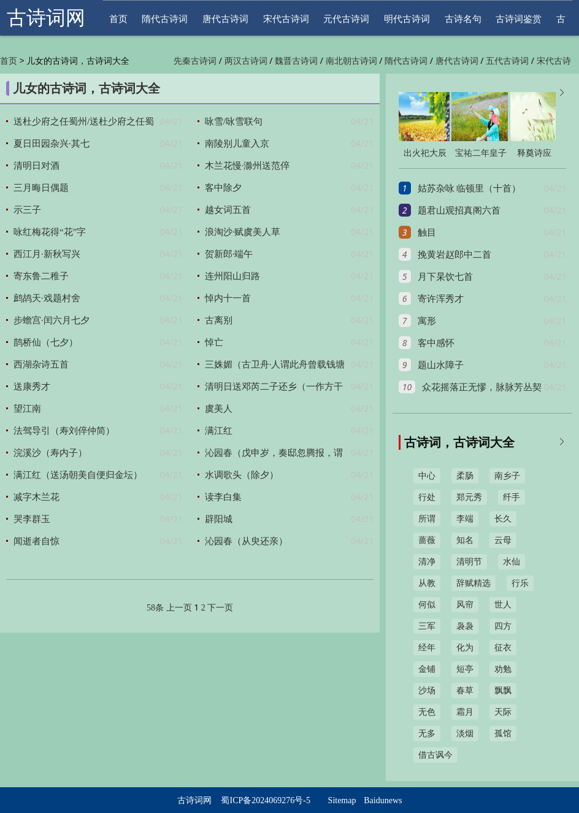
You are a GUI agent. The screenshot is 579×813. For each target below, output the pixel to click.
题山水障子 (441, 365)
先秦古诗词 (195, 61)
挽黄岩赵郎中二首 (454, 255)
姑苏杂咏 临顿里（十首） (469, 188)
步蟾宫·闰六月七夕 (51, 320)
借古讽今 (435, 755)
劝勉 (503, 669)
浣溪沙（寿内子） (50, 453)
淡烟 (465, 733)
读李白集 (223, 497)
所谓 (426, 518)
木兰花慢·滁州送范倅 (247, 166)
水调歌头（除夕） (241, 475)
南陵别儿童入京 (237, 143)
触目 (427, 232)
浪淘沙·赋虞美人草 (243, 232)
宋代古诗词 (286, 18)
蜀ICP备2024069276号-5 (265, 800)
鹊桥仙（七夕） (45, 342)
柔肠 (465, 475)
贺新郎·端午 (229, 254)
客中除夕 (223, 188)
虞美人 (218, 409)
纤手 (511, 497)
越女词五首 (228, 210)
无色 (426, 712)
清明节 (469, 561)
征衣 (503, 647)
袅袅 (465, 626)
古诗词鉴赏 (519, 18)
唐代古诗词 (225, 18)
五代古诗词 (507, 61)
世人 (503, 604)
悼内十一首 (228, 298)
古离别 (218, 320)
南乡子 (507, 475)
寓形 (427, 321)
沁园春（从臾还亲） (246, 541)
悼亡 (214, 342)
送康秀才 (31, 386)
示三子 (27, 210)
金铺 (426, 669)
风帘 (465, 604)
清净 (426, 561)
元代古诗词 (346, 18)
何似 (426, 604)
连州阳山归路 (232, 276)
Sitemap (342, 800)
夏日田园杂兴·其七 (51, 143)
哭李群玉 (31, 519)
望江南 (27, 409)
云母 (503, 540)
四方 (503, 626)
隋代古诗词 (165, 18)
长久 (503, 518)
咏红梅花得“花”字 (49, 232)
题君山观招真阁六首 (459, 210)
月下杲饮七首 (445, 277)
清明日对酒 (36, 166)
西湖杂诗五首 (41, 364)
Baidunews (383, 800)
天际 (503, 712)
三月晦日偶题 (41, 188)
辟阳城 (218, 519)
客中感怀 (436, 343)
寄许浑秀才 (441, 299)
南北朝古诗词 (351, 61)
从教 (426, 583)
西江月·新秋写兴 (46, 254)
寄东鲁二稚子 (41, 276)
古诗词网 (46, 18)
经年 (426, 647)
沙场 (426, 690)
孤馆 (503, 733)
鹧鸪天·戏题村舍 (46, 298)
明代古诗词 (407, 18)
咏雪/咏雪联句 (234, 121)
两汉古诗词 (245, 61)
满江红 (218, 431)
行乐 (520, 583)
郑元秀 (469, 497)
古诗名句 (463, 18)
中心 (426, 475)
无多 (426, 733)
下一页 (220, 607)
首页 (118, 18)
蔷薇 (426, 540)
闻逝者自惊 (36, 541)
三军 (426, 626)
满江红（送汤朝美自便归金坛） (77, 475)
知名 (465, 540)
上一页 (179, 607)
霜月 (465, 712)
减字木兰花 (36, 497)
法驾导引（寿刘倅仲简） (64, 431)
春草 (465, 690)
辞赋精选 (473, 583)
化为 (465, 647)
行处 (426, 497)
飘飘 (503, 690)
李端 (465, 518)
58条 (155, 607)
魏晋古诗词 (296, 61)
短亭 (465, 669)
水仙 (511, 561)
